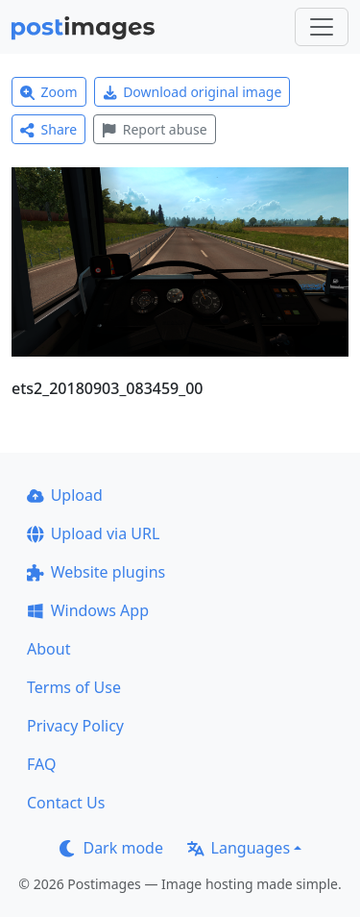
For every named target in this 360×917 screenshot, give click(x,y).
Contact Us (66, 802)
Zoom (49, 92)
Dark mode (111, 847)
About (48, 648)
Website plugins (96, 571)
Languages (238, 847)
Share (48, 129)
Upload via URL (93, 533)
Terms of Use (74, 687)
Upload (65, 495)
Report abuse (154, 129)
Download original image (192, 92)
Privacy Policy (75, 725)
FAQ (41, 764)
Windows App (88, 610)
